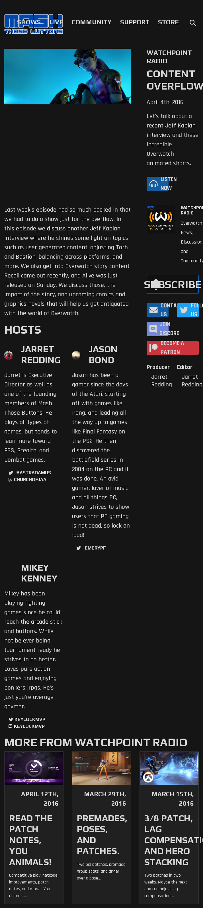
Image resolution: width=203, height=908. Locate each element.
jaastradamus (33, 472)
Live (56, 22)
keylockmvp (29, 726)
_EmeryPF (94, 548)
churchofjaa (30, 479)
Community (92, 22)
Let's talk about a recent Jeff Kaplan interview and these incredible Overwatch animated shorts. (172, 139)
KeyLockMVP (30, 719)
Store (168, 22)
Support (134, 22)
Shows (29, 22)
